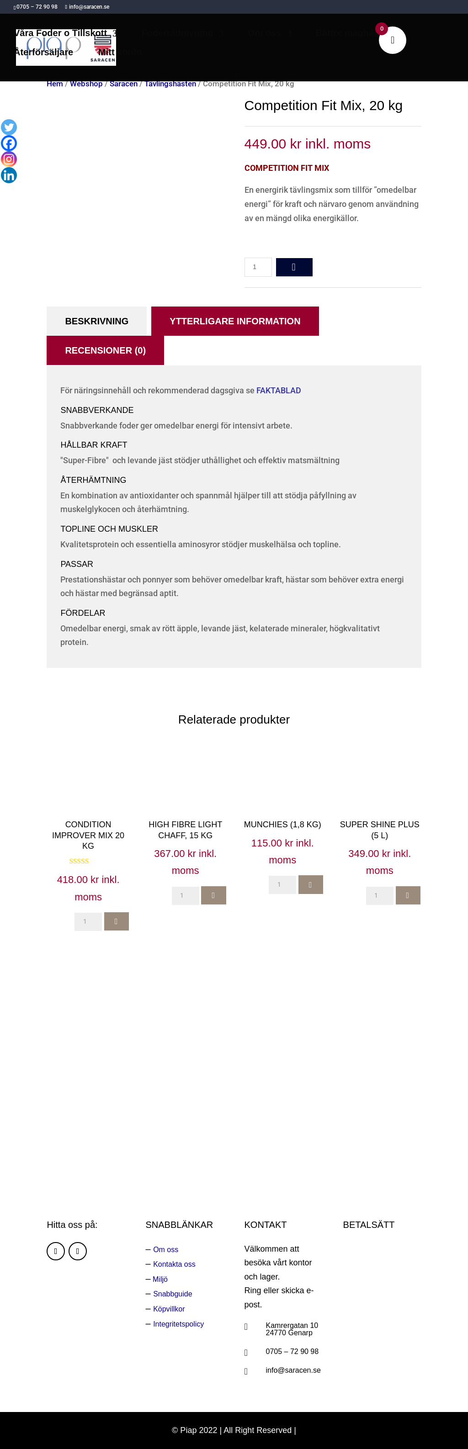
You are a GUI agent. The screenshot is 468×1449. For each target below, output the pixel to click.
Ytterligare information (235, 321)
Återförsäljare (43, 53)
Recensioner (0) (105, 350)
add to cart (294, 267)
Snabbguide (172, 1294)
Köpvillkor (169, 1309)
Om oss (264, 34)
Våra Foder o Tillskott (60, 34)
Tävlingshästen (170, 83)
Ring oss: (318, 1121)
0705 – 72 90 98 (292, 1351)
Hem (55, 83)
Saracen (124, 83)
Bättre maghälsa (351, 34)
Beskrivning (96, 321)
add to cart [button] (116, 921)
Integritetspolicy (178, 1324)
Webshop (86, 83)
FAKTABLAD (278, 390)
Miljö (159, 1279)
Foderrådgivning (177, 34)
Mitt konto (120, 53)
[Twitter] (9, 127)
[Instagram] (9, 159)
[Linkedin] (9, 175)
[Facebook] (9, 143)
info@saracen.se (293, 1370)
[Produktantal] (258, 267)
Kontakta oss (174, 1264)
